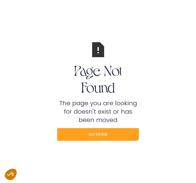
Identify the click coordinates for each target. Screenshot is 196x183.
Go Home (98, 134)
